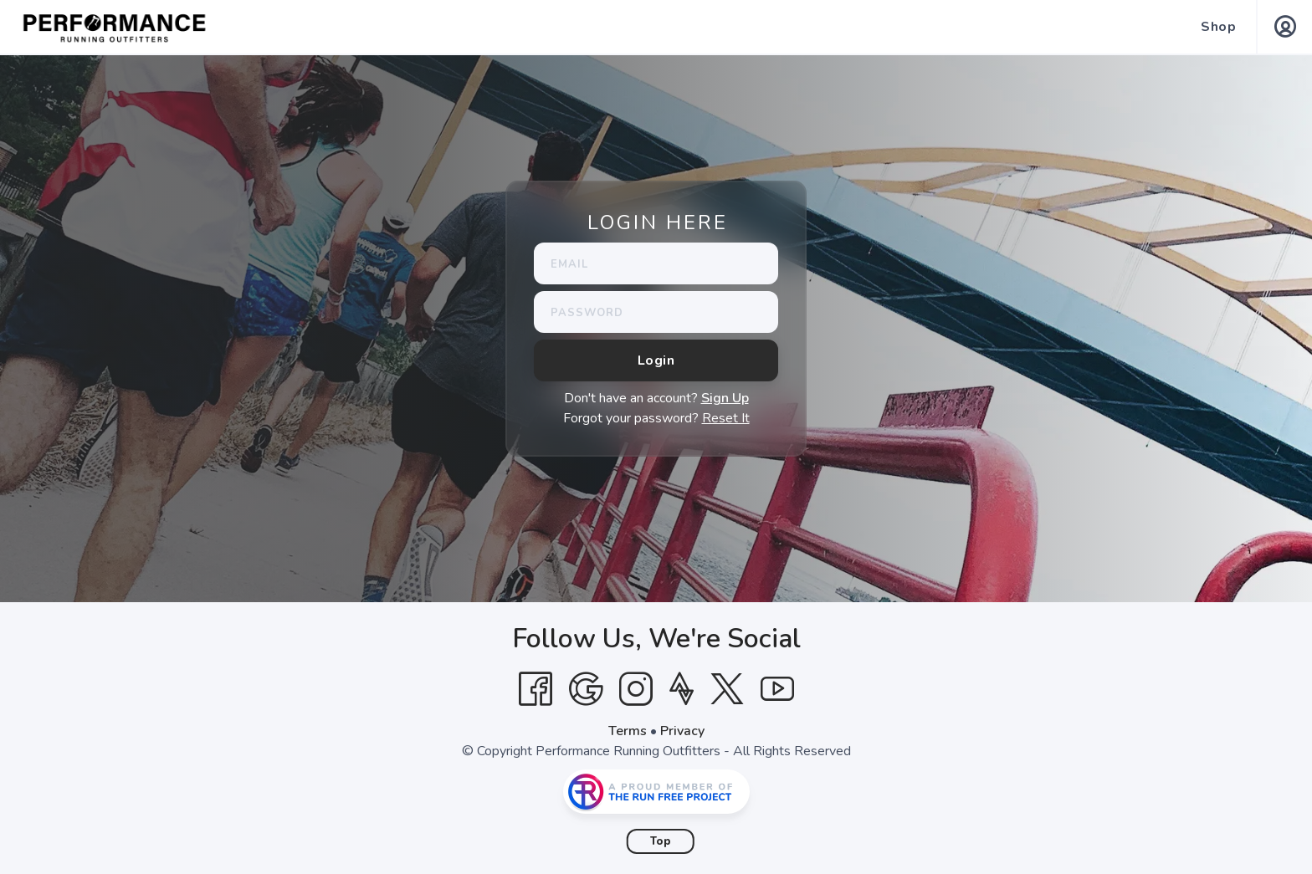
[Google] (586, 689)
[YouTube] (777, 689)
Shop (1218, 27)
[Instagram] (636, 689)
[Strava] (681, 689)
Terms (627, 731)
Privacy (682, 731)
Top (660, 841)
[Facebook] (535, 689)
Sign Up (725, 398)
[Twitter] (727, 689)
